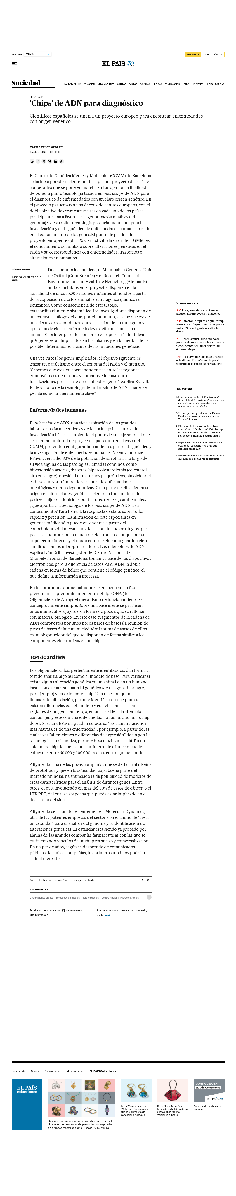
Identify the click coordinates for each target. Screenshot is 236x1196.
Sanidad (133, 84)
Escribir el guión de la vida (26, 278)
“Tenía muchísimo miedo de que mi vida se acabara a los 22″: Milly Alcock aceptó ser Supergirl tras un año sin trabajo (200, 344)
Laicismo (157, 84)
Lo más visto (184, 389)
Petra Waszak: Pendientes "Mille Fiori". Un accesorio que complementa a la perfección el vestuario (135, 1110)
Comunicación (172, 84)
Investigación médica (68, 897)
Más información (40, 914)
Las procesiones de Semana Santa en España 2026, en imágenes (198, 312)
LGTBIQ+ (187, 84)
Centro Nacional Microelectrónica (120, 897)
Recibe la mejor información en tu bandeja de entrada (64, 880)
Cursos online (53, 1071)
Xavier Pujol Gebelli (46, 147)
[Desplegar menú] (15, 64)
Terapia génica (91, 897)
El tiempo (198, 84)
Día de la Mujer (72, 84)
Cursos (35, 1071)
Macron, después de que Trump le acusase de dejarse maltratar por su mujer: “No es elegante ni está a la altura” (200, 326)
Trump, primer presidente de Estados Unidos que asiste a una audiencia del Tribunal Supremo (199, 416)
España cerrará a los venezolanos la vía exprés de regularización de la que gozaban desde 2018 (200, 445)
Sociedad (26, 83)
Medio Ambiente (106, 84)
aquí (107, 914)
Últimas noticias (215, 84)
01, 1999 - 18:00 (52, 152)
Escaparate (18, 1071)
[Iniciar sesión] (213, 54)
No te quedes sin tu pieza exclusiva (207, 1107)
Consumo (145, 84)
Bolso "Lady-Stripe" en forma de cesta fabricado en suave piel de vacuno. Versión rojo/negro (172, 1110)
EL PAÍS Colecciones (103, 1071)
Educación (89, 84)
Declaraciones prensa (41, 897)
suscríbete (193, 54)
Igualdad (121, 84)
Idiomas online (75, 1071)
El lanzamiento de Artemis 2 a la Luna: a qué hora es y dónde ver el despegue (201, 457)
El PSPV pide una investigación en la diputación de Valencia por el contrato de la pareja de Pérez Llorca (199, 360)
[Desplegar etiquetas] (149, 897)
